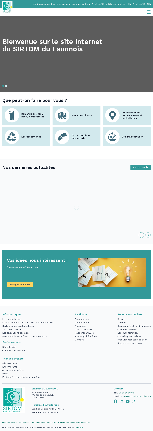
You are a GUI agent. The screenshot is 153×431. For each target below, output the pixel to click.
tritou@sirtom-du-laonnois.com (136, 396)
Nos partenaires (83, 329)
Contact (79, 339)
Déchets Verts (9, 363)
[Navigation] (149, 12)
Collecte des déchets (13, 350)
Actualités (80, 326)
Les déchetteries (31, 136)
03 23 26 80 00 (126, 393)
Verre (5, 373)
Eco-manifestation (132, 136)
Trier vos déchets (13, 358)
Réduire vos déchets (130, 314)
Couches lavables (127, 329)
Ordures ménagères (13, 370)
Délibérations (82, 322)
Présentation (82, 319)
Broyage (121, 319)
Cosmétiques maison (129, 336)
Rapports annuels (84, 332)
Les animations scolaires (16, 332)
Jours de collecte (82, 115)
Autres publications (86, 336)
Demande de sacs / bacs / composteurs (32, 115)
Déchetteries (9, 347)
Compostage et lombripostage (134, 326)
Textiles (121, 322)
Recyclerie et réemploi (129, 343)
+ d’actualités (140, 167)
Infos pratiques (11, 314)
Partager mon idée (19, 284)
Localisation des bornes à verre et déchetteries (132, 115)
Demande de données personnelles (74, 423)
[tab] (115, 401)
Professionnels (11, 342)
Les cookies (24, 423)
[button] (3, 86)
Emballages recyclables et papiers (21, 377)
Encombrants (9, 366)
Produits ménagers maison (132, 339)
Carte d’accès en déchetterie (81, 137)
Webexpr (79, 427)
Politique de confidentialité (44, 423)
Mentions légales (9, 423)
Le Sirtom (81, 314)
